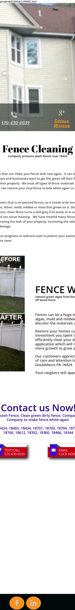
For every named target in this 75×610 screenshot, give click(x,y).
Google (62, 121)
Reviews (62, 126)
